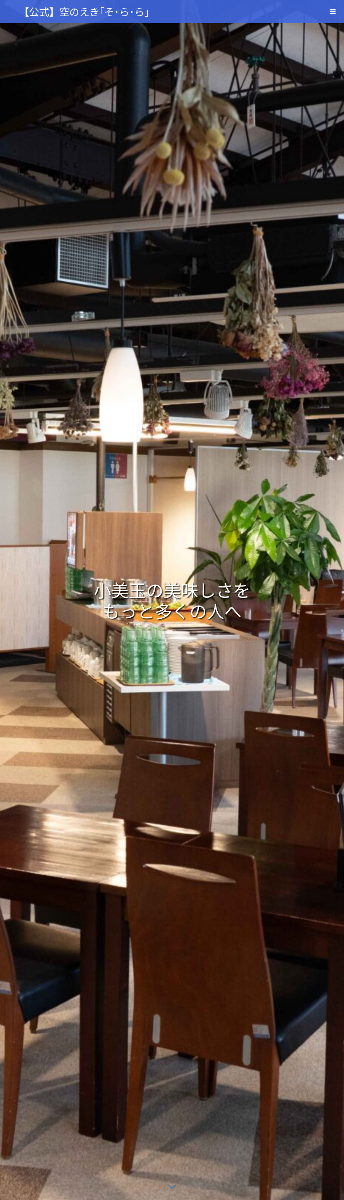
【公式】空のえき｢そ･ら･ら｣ (84, 11)
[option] (172, 600)
